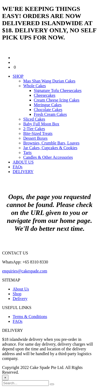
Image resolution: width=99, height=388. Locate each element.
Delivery (20, 298)
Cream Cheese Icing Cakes (56, 100)
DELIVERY (23, 171)
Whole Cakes (34, 85)
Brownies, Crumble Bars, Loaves (51, 143)
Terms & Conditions (30, 316)
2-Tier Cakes (34, 128)
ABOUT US (23, 162)
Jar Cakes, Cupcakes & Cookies (50, 148)
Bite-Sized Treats (38, 133)
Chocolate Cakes (48, 109)
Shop (17, 294)
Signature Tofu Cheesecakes (58, 90)
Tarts (27, 152)
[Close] (5, 377)
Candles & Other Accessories (48, 157)
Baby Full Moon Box (41, 124)
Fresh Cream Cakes (50, 114)
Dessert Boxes (35, 138)
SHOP (18, 76)
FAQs (17, 167)
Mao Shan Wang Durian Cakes (49, 81)
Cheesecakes (44, 95)
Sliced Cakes (34, 119)
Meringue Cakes (48, 105)
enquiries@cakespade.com (24, 271)
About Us (21, 289)
